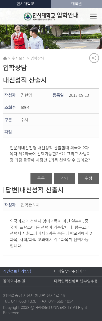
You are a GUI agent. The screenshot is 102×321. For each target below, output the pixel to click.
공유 (94, 58)
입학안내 (51, 16)
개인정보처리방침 (17, 271)
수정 (88, 178)
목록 (41, 178)
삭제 (65, 178)
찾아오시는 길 (14, 281)
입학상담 (37, 58)
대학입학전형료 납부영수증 (76, 281)
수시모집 (19, 58)
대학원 (76, 4)
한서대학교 (25, 4)
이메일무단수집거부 (70, 271)
